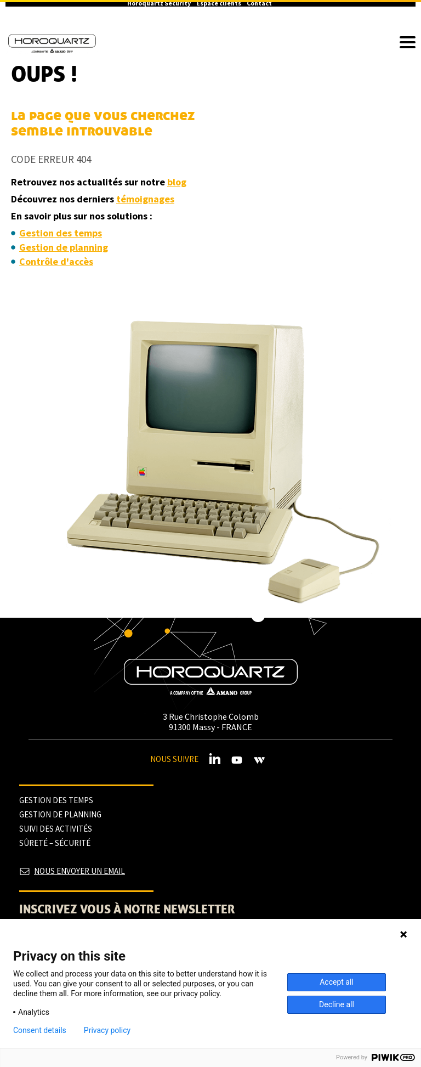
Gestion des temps (60, 233)
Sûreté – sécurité (54, 843)
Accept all (337, 982)
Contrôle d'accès (56, 261)
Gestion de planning (63, 247)
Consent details (39, 1030)
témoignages (145, 199)
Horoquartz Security (159, 3)
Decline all (336, 1004)
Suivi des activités (55, 828)
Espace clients (218, 3)
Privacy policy (107, 1030)
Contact (259, 3)
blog (176, 182)
